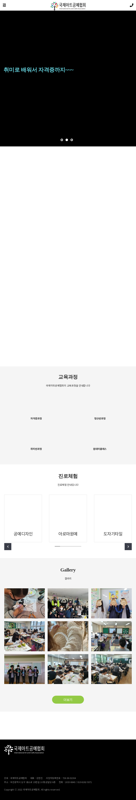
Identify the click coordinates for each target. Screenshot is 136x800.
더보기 (68, 699)
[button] (62, 140)
